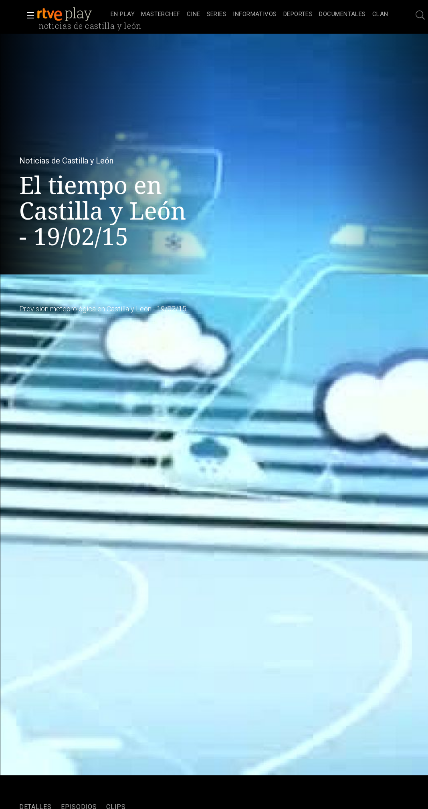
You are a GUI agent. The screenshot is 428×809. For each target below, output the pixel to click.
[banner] (72, 14)
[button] (28, 15)
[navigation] (249, 14)
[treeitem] (123, 14)
